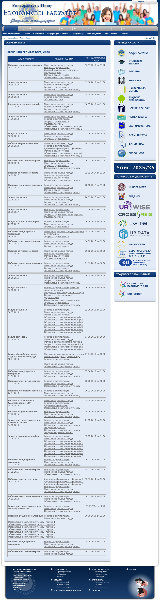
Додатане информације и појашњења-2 (63, 481)
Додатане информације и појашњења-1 (63, 148)
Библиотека (38, 34)
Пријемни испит (101, 574)
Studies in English (135, 62)
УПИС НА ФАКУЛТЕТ (101, 570)
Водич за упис (138, 53)
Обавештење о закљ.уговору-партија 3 (63, 322)
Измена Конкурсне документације (61, 70)
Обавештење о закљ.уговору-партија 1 (63, 317)
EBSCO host (136, 153)
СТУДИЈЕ (58, 580)
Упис (56, 29)
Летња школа (138, 117)
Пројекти (98, 584)
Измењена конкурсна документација (62, 300)
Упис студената (101, 572)
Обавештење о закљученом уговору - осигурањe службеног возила (62, 431)
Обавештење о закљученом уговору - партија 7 (31, 537)
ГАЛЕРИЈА (96, 590)
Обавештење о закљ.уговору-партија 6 (63, 329)
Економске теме (140, 126)
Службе (26, 34)
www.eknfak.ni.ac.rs (11, 38)
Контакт (124, 34)
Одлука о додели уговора (56, 75)
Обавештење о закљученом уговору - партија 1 (31, 522)
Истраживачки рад (102, 582)
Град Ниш (135, 196)
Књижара (135, 80)
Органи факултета (64, 572)
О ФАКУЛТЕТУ (60, 570)
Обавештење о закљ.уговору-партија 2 (63, 319)
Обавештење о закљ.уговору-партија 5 (63, 327)
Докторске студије (64, 587)
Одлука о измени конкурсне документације (58, 296)
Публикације (79, 29)
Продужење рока (52, 72)
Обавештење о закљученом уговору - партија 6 (31, 534)
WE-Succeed (137, 244)
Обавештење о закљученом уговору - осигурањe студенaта (62, 426)
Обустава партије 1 (53, 217)
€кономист (134, 294)
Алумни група (138, 135)
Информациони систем (57, 34)
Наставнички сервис (137, 89)
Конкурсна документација (56, 67)
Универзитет (137, 187)
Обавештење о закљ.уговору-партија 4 (63, 324)
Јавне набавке (110, 34)
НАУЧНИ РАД (97, 580)
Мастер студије (63, 584)
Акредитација (77, 34)
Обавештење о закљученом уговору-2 (63, 129)
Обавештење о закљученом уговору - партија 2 (31, 524)
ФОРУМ (133, 570)
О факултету (11, 29)
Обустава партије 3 (53, 124)
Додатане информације (55, 405)
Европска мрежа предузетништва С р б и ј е (140, 253)
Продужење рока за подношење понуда (64, 292)
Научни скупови (139, 107)
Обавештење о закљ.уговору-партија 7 (63, 332)
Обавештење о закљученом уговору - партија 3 (31, 527)
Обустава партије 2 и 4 (55, 258)
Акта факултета (94, 34)
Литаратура (99, 577)
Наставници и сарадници (39, 29)
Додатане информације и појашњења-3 (63, 479)
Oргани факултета (11, 34)
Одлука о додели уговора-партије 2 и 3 (63, 344)
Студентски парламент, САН (137, 285)
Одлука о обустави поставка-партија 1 (63, 342)
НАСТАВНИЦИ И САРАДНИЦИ (67, 590)
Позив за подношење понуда (58, 65)
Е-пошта (134, 71)
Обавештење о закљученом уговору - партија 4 (31, 529)
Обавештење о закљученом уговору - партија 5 (31, 532)
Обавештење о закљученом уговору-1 (63, 126)
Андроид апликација (137, 98)
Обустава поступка (53, 99)
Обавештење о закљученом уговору (62, 77)
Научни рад (66, 29)
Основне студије (63, 582)
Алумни (116, 29)
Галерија (92, 29)
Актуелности (104, 29)
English (141, 1)
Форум (126, 29)
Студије (23, 29)
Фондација (136, 144)
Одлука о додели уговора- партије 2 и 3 (63, 214)
